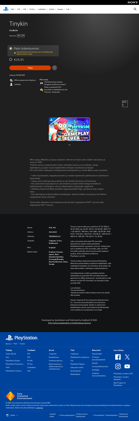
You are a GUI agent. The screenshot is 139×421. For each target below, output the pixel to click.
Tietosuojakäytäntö (67, 415)
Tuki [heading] (72, 350)
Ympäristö (52, 354)
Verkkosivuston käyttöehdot (82, 415)
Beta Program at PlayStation (120, 384)
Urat (7, 357)
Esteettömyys (54, 357)
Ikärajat (95, 363)
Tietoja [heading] (9, 350)
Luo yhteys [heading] (119, 350)
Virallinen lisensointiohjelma (99, 374)
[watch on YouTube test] (84, 138)
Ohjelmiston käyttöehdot (123, 415)
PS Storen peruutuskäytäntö (98, 358)
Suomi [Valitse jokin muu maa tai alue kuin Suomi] (12, 415)
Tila (71, 360)
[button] (69, 129)
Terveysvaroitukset (77, 290)
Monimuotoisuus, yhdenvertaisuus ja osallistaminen (56, 366)
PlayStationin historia (13, 371)
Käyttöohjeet (75, 374)
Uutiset (51, 9)
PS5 (18, 9)
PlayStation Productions (14, 364)
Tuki (67, 9)
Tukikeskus (74, 354)
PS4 (24, 9)
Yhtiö (8, 367)
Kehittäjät (95, 370)
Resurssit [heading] (96, 350)
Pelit (12, 9)
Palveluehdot (97, 354)
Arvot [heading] (51, 350)
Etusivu (8, 344)
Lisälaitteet (42, 9)
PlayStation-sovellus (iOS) (123, 373)
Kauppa (60, 9)
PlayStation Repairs (77, 364)
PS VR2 (29, 360)
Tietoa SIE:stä (11, 354)
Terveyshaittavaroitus (100, 366)
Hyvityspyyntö (75, 371)
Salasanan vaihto (76, 367)
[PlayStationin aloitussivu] (5, 9)
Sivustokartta (99, 415)
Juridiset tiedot (53, 415)
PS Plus (32, 9)
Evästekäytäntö (111, 415)
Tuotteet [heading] (31, 350)
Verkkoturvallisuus (56, 360)
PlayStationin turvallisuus (79, 357)
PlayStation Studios (13, 360)
